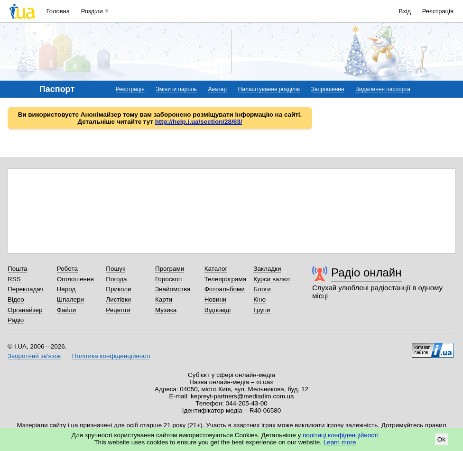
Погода (116, 279)
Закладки (267, 268)
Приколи (118, 289)
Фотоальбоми (224, 289)
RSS (14, 279)
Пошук (115, 268)
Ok (441, 439)
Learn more (340, 442)
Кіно (259, 299)
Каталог (216, 268)
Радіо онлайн (366, 272)
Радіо (16, 319)
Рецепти (118, 309)
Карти (163, 299)
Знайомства (173, 289)
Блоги (262, 289)
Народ (66, 289)
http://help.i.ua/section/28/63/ (198, 121)
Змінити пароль (176, 89)
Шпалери (70, 299)
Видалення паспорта (382, 89)
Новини (215, 299)
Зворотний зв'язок (34, 355)
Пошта (17, 268)
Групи (261, 309)
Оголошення (75, 279)
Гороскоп (168, 279)
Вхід (405, 11)
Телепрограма (225, 279)
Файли (66, 309)
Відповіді (217, 309)
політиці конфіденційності (341, 435)
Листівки (118, 299)
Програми (169, 268)
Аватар (217, 89)
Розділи (92, 11)
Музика (165, 309)
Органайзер (25, 309)
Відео (16, 299)
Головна (58, 11)
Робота (67, 268)
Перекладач (25, 289)
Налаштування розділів (269, 89)
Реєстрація (438, 11)
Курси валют (271, 279)
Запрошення (327, 89)
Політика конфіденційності (111, 355)
